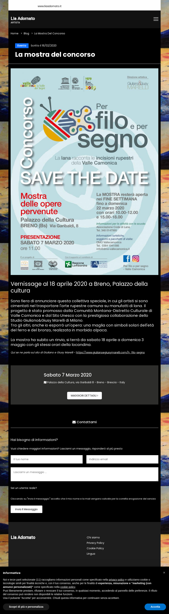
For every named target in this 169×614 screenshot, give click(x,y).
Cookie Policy (95, 549)
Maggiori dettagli (84, 396)
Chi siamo (93, 538)
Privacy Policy (95, 543)
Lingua (91, 554)
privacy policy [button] (116, 579)
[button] (164, 573)
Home (14, 33)
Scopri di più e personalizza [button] (26, 606)
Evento (21, 46)
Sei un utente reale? (24, 489)
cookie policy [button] (67, 586)
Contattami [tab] (84, 422)
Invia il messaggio (26, 510)
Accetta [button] (155, 606)
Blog (26, 33)
